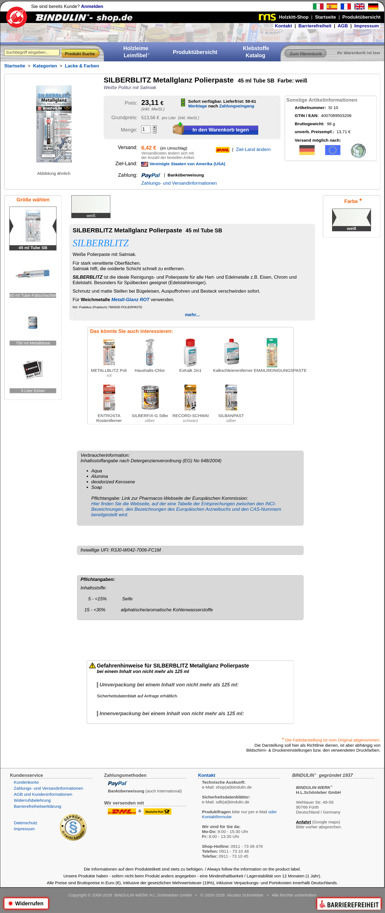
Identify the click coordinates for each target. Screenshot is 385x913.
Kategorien (45, 66)
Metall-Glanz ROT (130, 299)
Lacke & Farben (82, 66)
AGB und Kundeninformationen (43, 794)
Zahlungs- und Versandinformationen (179, 183)
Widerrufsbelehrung (32, 800)
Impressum (366, 25)
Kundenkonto (26, 782)
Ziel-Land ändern (253, 149)
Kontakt (283, 25)
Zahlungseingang (236, 106)
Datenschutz (25, 822)
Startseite (14, 66)
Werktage (197, 106)
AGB (343, 25)
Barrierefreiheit (314, 25)
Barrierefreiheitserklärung (37, 806)
